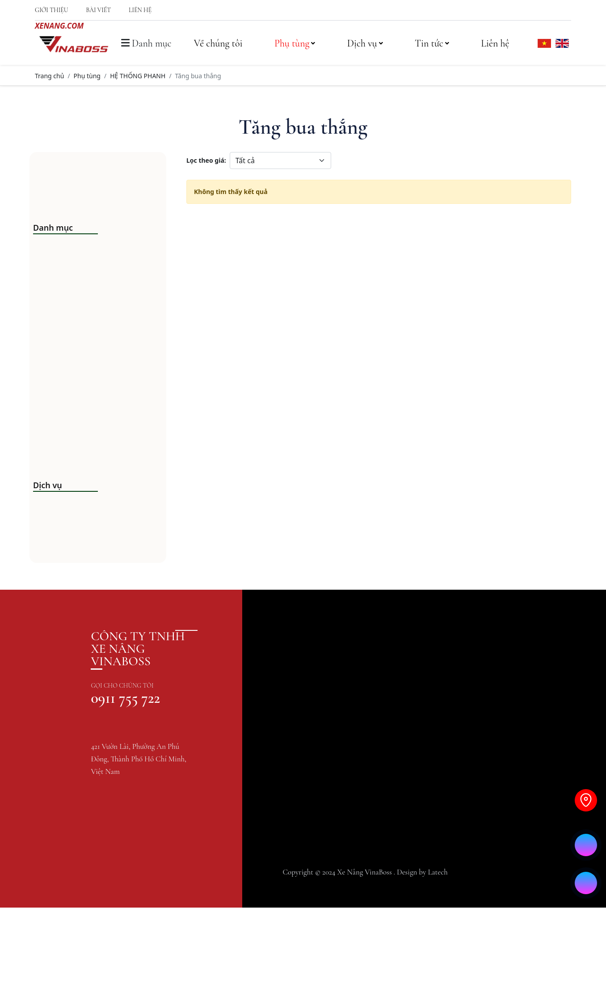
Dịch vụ (365, 43)
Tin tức (432, 43)
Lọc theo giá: (206, 160)
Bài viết (98, 10)
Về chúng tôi (218, 43)
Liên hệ (140, 10)
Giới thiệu (51, 10)
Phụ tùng (294, 43)
